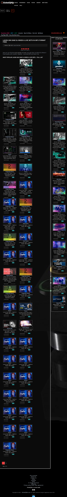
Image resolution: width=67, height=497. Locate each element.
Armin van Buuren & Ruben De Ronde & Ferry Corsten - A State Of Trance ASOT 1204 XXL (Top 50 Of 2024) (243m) (59, 217)
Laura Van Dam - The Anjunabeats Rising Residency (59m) (10, 244)
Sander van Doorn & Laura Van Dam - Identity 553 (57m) (26, 330)
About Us (33, 476)
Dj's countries (33, 475)
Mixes (33, 478)
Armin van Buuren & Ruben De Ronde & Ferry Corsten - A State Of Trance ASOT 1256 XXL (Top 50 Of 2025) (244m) (59, 289)
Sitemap (33, 483)
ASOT (14, 33)
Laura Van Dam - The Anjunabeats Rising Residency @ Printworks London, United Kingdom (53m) (10, 193)
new (24, 52)
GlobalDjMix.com (26, 491)
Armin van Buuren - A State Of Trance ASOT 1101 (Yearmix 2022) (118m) (59, 252)
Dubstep (39, 2)
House (28, 2)
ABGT (11, 33)
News (33, 481)
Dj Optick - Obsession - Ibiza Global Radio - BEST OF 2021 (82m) (59, 125)
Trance (16, 2)
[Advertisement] (33, 22)
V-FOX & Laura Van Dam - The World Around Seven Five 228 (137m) (26, 314)
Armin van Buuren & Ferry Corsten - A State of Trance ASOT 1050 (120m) (59, 197)
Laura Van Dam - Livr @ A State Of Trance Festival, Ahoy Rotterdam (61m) (10, 157)
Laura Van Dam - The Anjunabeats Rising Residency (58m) (26, 209)
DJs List (32, 33)
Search (2, 10)
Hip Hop (16, 5)
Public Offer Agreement (36, 484)
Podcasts (33, 480)
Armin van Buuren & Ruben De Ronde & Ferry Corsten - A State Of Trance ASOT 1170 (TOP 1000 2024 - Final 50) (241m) (59, 163)
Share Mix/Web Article (6, 34)
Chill (21, 5)
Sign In (7, 10)
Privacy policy (28, 484)
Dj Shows (37, 33)
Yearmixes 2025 (5, 33)
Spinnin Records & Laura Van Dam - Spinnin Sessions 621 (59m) (9, 331)
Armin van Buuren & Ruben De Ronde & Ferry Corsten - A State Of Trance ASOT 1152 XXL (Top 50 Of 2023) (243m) (59, 144)
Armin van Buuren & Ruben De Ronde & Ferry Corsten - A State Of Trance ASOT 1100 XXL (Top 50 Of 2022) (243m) (59, 90)
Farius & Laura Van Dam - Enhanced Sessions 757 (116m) (26, 157)
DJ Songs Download (33, 482)
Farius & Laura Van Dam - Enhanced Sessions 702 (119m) (26, 174)
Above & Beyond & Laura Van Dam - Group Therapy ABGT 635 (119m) (9, 122)
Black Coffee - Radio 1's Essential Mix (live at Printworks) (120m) (59, 53)
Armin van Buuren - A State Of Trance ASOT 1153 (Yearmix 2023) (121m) (59, 108)
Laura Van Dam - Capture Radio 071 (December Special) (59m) (10, 400)
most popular (17, 52)
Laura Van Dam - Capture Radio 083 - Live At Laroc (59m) (26, 261)
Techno (33, 2)
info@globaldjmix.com (56, 33)
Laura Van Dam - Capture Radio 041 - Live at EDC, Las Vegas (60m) (9, 209)
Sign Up (7, 11)
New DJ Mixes (25, 33)
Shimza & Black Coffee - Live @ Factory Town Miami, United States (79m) (59, 181)
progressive (22, 2)
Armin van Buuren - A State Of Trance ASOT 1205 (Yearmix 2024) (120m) (59, 234)
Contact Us (33, 477)
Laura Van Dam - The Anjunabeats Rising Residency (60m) (10, 174)
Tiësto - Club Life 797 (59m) (59, 268)
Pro (11, 10)
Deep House (45, 2)
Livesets (19, 33)
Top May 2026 (43, 33)
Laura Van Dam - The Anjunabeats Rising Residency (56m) (26, 279)
